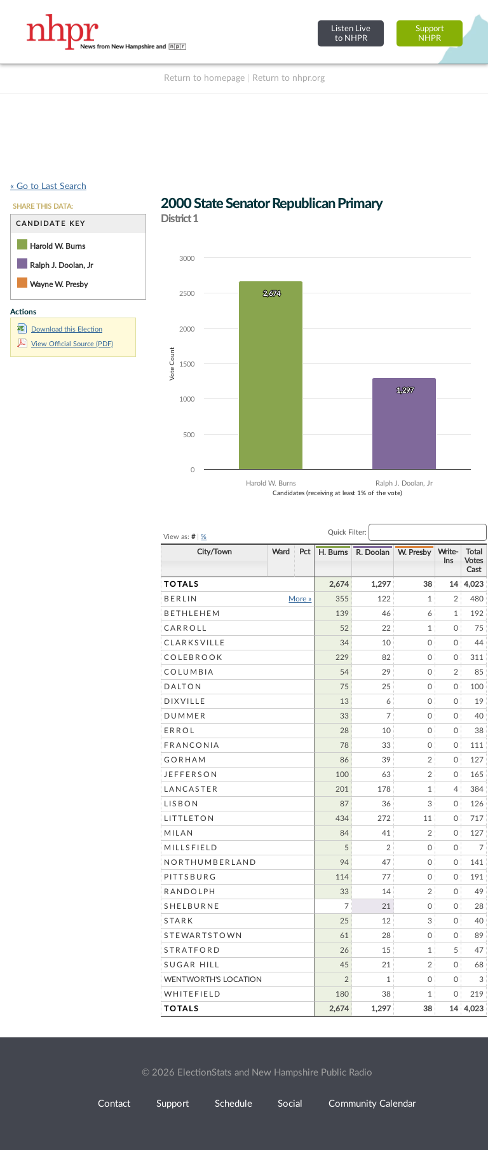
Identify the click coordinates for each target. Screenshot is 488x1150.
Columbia (189, 672)
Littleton (189, 818)
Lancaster (191, 789)
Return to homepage (204, 78)
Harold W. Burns (57, 246)
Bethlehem (192, 613)
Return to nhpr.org (288, 78)
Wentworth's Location (213, 979)
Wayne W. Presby (59, 284)
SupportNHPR (430, 33)
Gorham (185, 760)
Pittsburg (190, 877)
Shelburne (192, 906)
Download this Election (59, 329)
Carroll (185, 628)
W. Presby (405, 552)
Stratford (192, 950)
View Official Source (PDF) (65, 343)
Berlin (181, 599)
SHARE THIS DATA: (43, 206)
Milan (179, 833)
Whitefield (192, 994)
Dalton (183, 687)
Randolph (190, 891)
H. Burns (324, 552)
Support (172, 1104)
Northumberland (210, 862)
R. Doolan (364, 552)
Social (290, 1104)
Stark (179, 921)
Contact (114, 1104)
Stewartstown (203, 935)
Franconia (192, 745)
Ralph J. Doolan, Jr (61, 265)
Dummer (185, 716)
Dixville (185, 701)
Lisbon (181, 804)
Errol (179, 730)
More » (291, 599)
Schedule (233, 1104)
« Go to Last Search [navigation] (48, 186)
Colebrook (193, 657)
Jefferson (191, 774)
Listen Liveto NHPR (350, 33)
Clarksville (195, 643)
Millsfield (191, 848)
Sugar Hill (192, 965)
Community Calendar (372, 1104)
